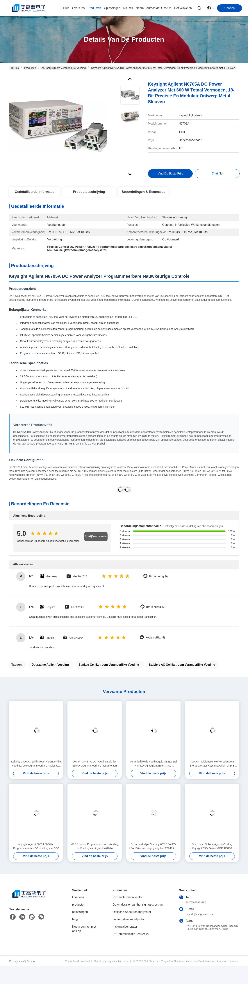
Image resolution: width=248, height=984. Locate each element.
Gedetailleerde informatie (34, 195)
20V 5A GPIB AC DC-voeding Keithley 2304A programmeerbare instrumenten (95, 767)
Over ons (78, 901)
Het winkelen (183, 8)
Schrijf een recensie (95, 540)
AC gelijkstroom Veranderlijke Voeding (64, 67)
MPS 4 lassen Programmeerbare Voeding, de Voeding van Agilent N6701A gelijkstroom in (95, 850)
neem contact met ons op (153, 8)
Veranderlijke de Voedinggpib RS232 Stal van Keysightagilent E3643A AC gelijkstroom (153, 767)
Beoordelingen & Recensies (143, 195)
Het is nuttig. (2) (155, 610)
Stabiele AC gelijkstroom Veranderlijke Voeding (182, 668)
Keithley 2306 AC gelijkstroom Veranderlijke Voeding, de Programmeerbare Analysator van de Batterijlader (36, 767)
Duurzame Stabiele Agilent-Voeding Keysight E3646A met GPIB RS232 (212, 850)
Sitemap (31, 965)
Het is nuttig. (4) (158, 580)
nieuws (128, 8)
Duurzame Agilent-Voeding (50, 668)
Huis (66, 8)
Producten (30, 67)
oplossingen (112, 8)
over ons (78, 8)
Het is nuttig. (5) (155, 641)
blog (75, 923)
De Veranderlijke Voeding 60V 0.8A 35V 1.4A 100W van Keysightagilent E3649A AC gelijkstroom (153, 850)
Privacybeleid (17, 965)
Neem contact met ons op (84, 932)
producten (94, 8)
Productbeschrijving (89, 195)
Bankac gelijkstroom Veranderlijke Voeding (108, 668)
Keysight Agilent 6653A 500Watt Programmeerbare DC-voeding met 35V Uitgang (36, 850)
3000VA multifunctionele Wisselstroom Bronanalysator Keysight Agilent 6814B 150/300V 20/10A (212, 767)
